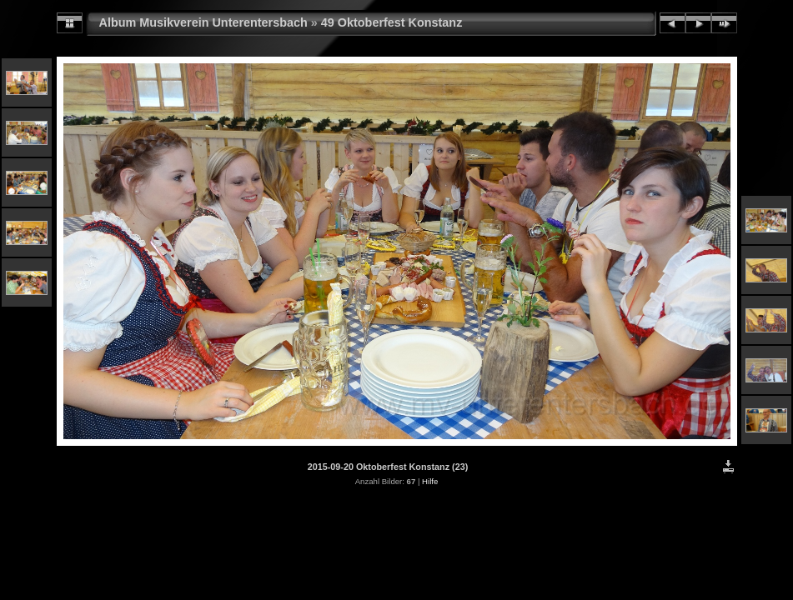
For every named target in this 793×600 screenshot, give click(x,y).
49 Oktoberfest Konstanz (392, 22)
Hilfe (430, 481)
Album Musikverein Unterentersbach (203, 22)
